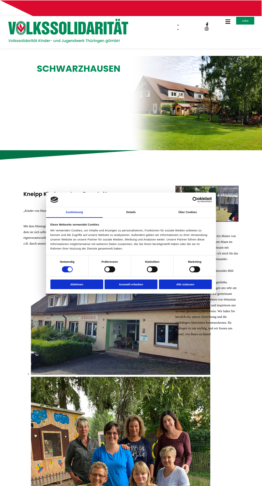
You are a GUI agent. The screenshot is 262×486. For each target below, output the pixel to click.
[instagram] (204, 30)
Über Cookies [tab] (187, 212)
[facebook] (205, 25)
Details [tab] (131, 212)
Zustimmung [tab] (74, 212)
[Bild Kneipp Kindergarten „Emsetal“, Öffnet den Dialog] (120, 371)
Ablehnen (76, 284)
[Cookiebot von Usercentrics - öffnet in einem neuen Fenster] (195, 200)
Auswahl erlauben (131, 284)
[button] (221, 22)
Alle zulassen (185, 284)
